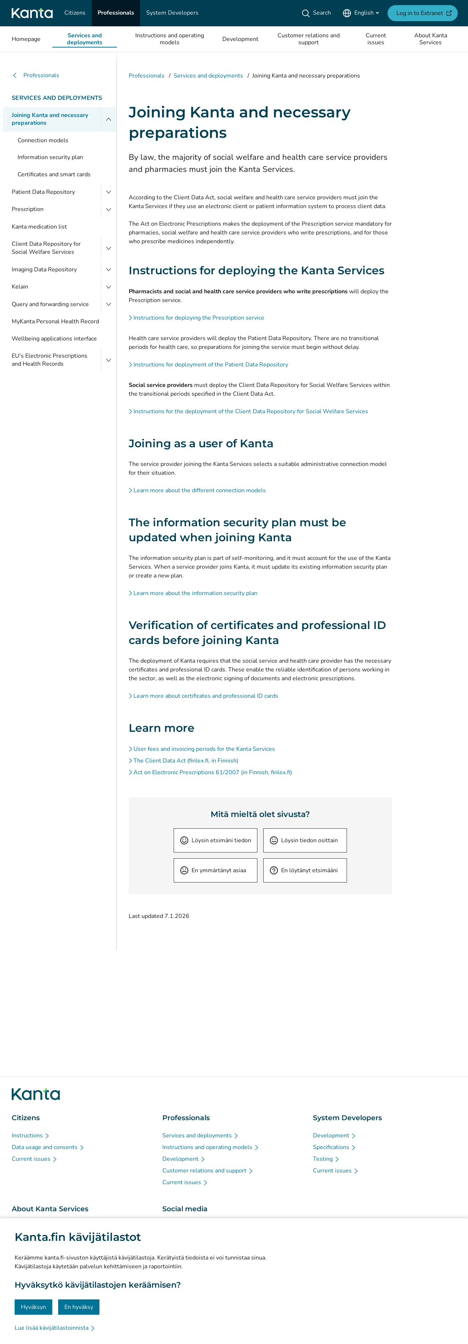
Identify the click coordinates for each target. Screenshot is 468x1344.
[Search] (317, 13)
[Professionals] (116, 13)
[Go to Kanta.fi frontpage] (36, 1094)
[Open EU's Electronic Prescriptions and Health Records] (108, 360)
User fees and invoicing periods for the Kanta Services (204, 749)
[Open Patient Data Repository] (108, 192)
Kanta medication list (39, 227)
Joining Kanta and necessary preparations (50, 119)
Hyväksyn (33, 1307)
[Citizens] (74, 13)
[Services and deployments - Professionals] (200, 1136)
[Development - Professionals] (184, 1159)
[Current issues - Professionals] (185, 1182)
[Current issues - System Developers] (336, 1171)
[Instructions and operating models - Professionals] (211, 1147)
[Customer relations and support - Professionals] (208, 1171)
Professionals (35, 75)
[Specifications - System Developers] (334, 1147)
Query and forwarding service (50, 304)
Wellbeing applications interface (54, 339)
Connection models (43, 140)
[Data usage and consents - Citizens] (48, 1147)
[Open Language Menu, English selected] (361, 13)
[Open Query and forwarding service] (108, 304)
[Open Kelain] (108, 287)
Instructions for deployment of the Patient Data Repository (210, 365)
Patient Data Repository (43, 192)
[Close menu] (108, 119)
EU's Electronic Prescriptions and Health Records (49, 360)
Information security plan (50, 157)
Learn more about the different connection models (199, 490)
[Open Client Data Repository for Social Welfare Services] (108, 248)
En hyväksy (78, 1307)
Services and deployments (57, 98)
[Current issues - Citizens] (35, 1159)
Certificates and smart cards (54, 174)
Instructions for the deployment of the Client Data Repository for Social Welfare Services (250, 411)
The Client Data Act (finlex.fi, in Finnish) (185, 761)
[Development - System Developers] (334, 1136)
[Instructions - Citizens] (31, 1136)
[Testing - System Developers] (326, 1159)
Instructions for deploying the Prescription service (198, 318)
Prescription (28, 209)
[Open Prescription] (108, 209)
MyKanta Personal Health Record (55, 321)
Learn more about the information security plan (195, 593)
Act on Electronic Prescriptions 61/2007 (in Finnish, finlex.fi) (212, 772)
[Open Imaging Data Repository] (108, 269)
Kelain (20, 287)
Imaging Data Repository (44, 270)
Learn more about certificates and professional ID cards (205, 696)
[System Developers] (172, 13)
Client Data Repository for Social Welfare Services (46, 248)
